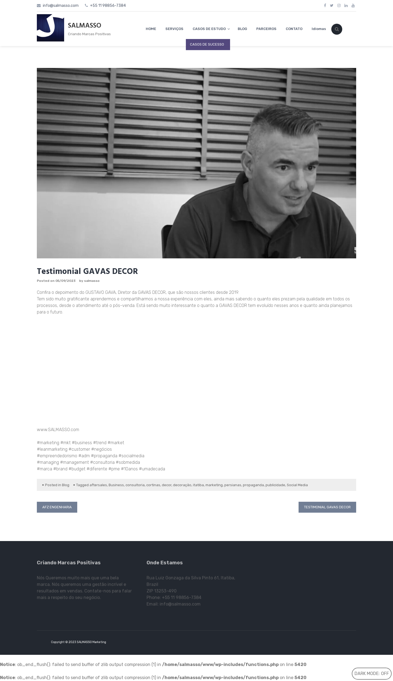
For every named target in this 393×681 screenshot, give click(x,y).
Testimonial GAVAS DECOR (327, 507)
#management (74, 462)
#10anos (129, 468)
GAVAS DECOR (152, 292)
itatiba (198, 485)
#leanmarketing (52, 449)
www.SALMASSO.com (58, 429)
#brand (59, 468)
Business (116, 485)
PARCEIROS (266, 29)
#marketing (48, 442)
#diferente (96, 468)
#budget (76, 468)
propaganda (253, 485)
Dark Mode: (372, 673)
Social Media (297, 485)
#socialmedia (130, 455)
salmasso (92, 281)
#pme (113, 468)
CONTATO (294, 29)
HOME (151, 29)
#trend (99, 442)
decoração (182, 485)
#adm (83, 455)
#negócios (101, 449)
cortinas (153, 485)
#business (81, 442)
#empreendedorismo (57, 455)
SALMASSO (84, 25)
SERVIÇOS (174, 29)
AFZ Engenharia (57, 507)
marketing (214, 485)
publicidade (275, 485)
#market (115, 442)
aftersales (98, 485)
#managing (48, 462)
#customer (78, 449)
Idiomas (319, 29)
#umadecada (151, 468)
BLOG (242, 29)
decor (166, 485)
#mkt (65, 442)
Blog (65, 485)
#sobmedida (127, 462)
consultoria (135, 485)
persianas (232, 485)
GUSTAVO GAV (99, 292)
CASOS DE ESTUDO (209, 29)
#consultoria (102, 462)
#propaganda (103, 455)
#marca (44, 468)
